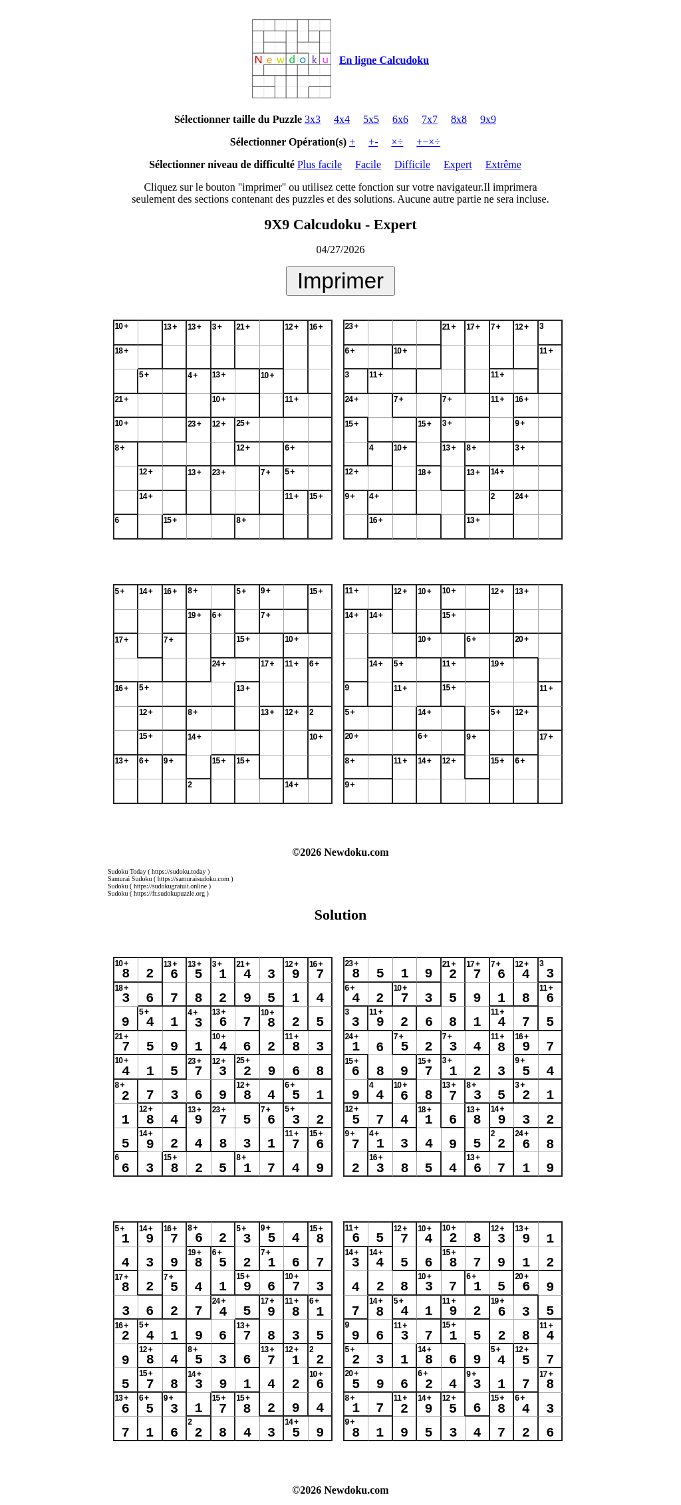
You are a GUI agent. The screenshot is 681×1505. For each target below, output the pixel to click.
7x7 (430, 119)
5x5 (371, 119)
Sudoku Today (127, 871)
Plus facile (319, 164)
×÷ (397, 142)
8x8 (459, 119)
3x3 (313, 119)
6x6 (400, 119)
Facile (368, 164)
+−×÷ (428, 142)
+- (373, 142)
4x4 (342, 119)
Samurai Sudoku (130, 878)
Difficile (412, 164)
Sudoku (118, 886)
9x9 (488, 119)
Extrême (503, 164)
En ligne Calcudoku (384, 60)
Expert (458, 164)
